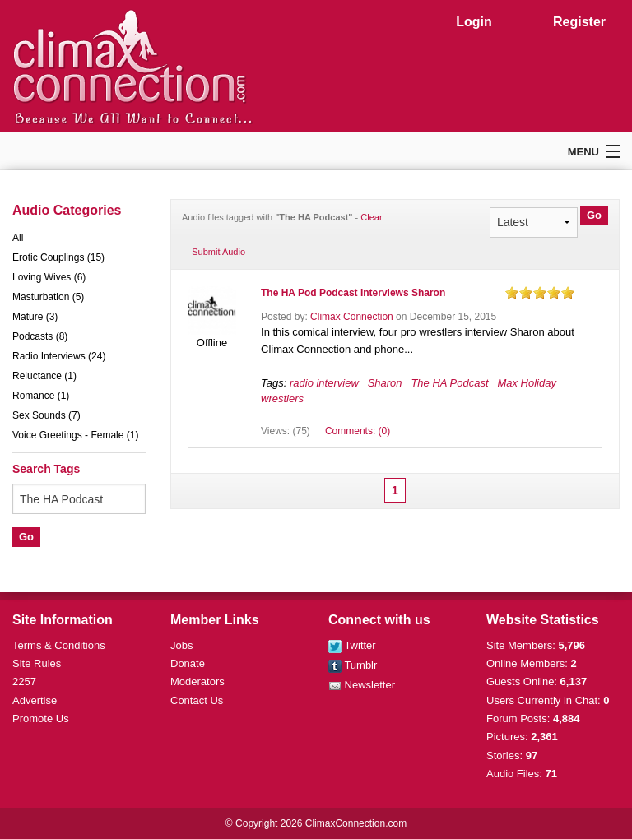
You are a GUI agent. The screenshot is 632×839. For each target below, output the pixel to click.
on (511, 292)
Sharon (385, 383)
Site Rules (36, 663)
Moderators (197, 681)
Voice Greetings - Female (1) (75, 435)
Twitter (352, 645)
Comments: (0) (357, 431)
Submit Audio (218, 252)
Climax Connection (351, 316)
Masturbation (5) (48, 297)
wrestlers (282, 398)
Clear (371, 217)
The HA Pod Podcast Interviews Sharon (353, 293)
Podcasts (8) (39, 336)
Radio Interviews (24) (58, 356)
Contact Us (196, 700)
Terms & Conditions (58, 645)
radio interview (324, 383)
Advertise (34, 700)
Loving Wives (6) (49, 277)
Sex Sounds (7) (46, 415)
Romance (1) (40, 395)
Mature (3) (35, 316)
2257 (24, 681)
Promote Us (40, 718)
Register (579, 22)
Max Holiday (526, 383)
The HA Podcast (449, 383)
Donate (187, 663)
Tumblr (352, 665)
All (17, 237)
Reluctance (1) (44, 376)
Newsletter (361, 685)
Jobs (181, 645)
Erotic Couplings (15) (58, 257)
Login (474, 22)
